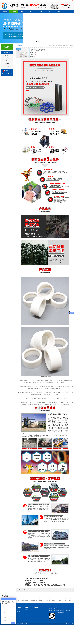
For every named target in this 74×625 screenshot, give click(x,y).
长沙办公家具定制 (24, 600)
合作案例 (26, 609)
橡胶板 (6, 60)
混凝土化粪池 (16, 600)
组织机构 (18, 609)
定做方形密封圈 (22, 589)
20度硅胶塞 (21, 590)
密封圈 (6, 55)
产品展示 (14, 11)
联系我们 (58, 11)
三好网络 (72, 623)
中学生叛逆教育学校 (33, 600)
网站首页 (5, 11)
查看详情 (72, 45)
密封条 (6, 58)
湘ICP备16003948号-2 (24, 623)
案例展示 (40, 11)
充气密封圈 (6, 63)
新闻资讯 (22, 11)
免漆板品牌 (54, 600)
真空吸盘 (7, 66)
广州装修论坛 (60, 600)
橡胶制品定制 (7, 52)
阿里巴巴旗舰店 (68, 600)
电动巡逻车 (41, 600)
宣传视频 (18, 611)
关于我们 (31, 11)
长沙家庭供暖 (47, 600)
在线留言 (49, 11)
